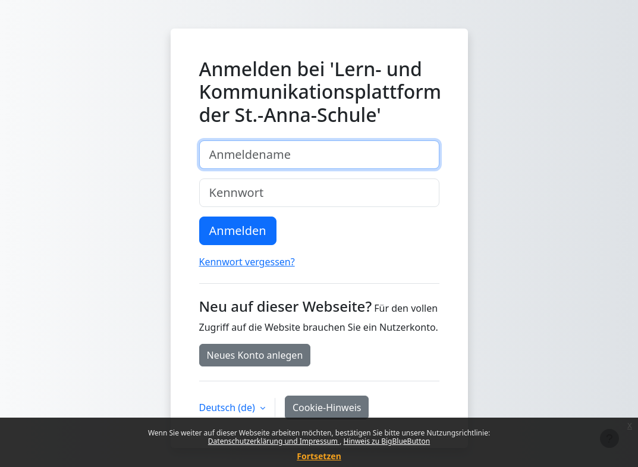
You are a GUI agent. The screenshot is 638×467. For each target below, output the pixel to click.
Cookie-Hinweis (327, 407)
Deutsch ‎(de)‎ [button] (228, 407)
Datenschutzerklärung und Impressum (274, 441)
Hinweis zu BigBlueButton (386, 441)
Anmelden (237, 230)
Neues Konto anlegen (255, 355)
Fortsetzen (319, 456)
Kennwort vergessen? (247, 261)
